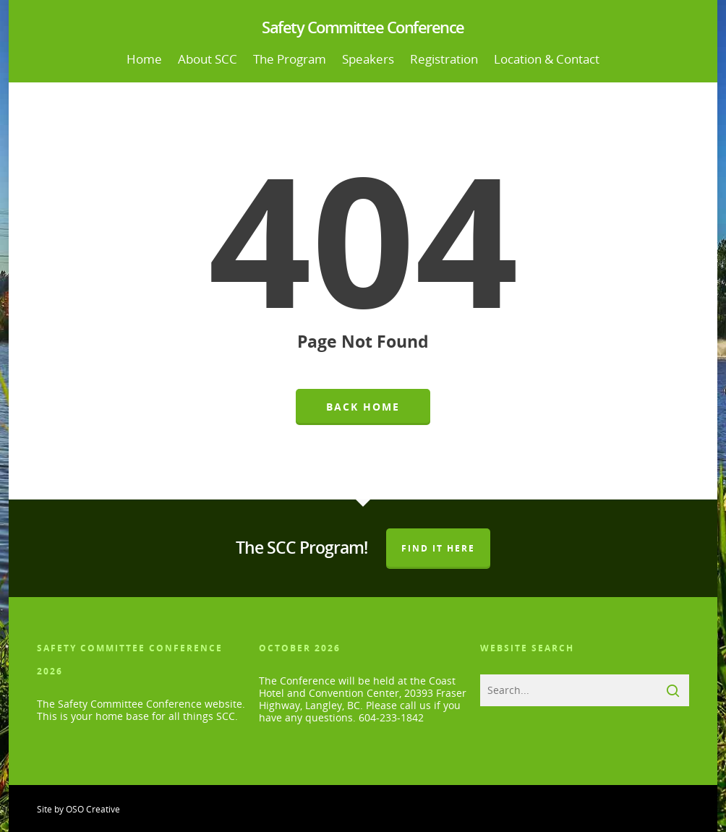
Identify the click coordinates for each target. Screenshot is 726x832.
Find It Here (438, 548)
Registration (444, 59)
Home (144, 59)
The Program (289, 59)
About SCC (207, 59)
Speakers (368, 59)
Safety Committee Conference (363, 27)
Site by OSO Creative (78, 809)
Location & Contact (546, 59)
